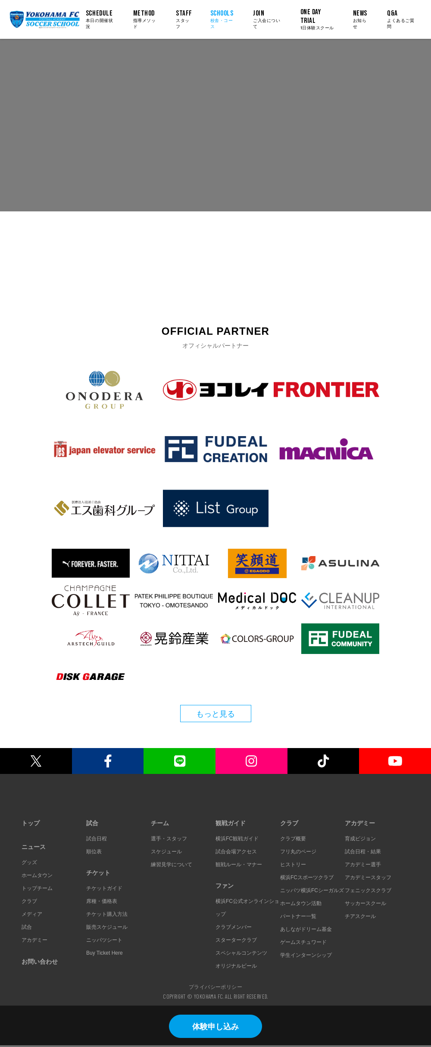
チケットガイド (104, 888)
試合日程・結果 (363, 852)
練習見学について (171, 864)
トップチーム (37, 888)
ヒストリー (293, 864)
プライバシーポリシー (215, 987)
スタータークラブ (236, 940)
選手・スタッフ (169, 839)
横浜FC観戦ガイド (237, 839)
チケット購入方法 (107, 914)
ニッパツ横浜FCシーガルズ (312, 890)
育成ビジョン (360, 839)
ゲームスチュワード (303, 942)
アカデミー (34, 940)
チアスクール (360, 916)
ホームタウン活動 (301, 903)
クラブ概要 (293, 839)
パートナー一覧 (298, 916)
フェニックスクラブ (368, 890)
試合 (27, 927)
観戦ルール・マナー (239, 864)
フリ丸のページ (298, 852)
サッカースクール (365, 903)
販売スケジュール (107, 927)
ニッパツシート (104, 940)
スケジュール (166, 852)
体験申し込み (215, 1026)
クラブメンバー (234, 927)
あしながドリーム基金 (306, 929)
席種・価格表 (101, 901)
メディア (32, 914)
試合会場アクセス (236, 852)
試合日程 (96, 839)
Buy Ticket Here (104, 953)
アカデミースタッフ (368, 877)
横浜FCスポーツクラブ (307, 877)
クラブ (29, 901)
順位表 (94, 852)
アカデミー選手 (363, 864)
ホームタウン (37, 875)
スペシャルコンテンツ (241, 953)
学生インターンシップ (306, 955)
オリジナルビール (236, 966)
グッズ (29, 862)
